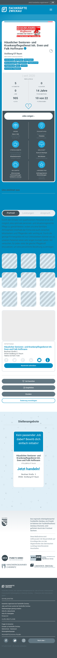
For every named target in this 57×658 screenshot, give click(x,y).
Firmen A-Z (5, 616)
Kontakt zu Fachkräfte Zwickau (11, 626)
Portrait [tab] (11, 213)
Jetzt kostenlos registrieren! (38, 2)
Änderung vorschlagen (28, 401)
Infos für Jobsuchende (8, 611)
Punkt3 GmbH (7, 646)
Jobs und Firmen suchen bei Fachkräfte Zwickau (16, 606)
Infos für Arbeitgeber (8, 613)
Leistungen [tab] (28, 213)
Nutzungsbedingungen (8, 631)
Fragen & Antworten (7, 624)
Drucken (28, 394)
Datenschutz (5, 629)
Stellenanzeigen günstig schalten (11, 608)
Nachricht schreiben (28, 366)
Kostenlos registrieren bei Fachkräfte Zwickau (15, 603)
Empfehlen (30, 388)
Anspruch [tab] (45, 213)
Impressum (13, 629)
